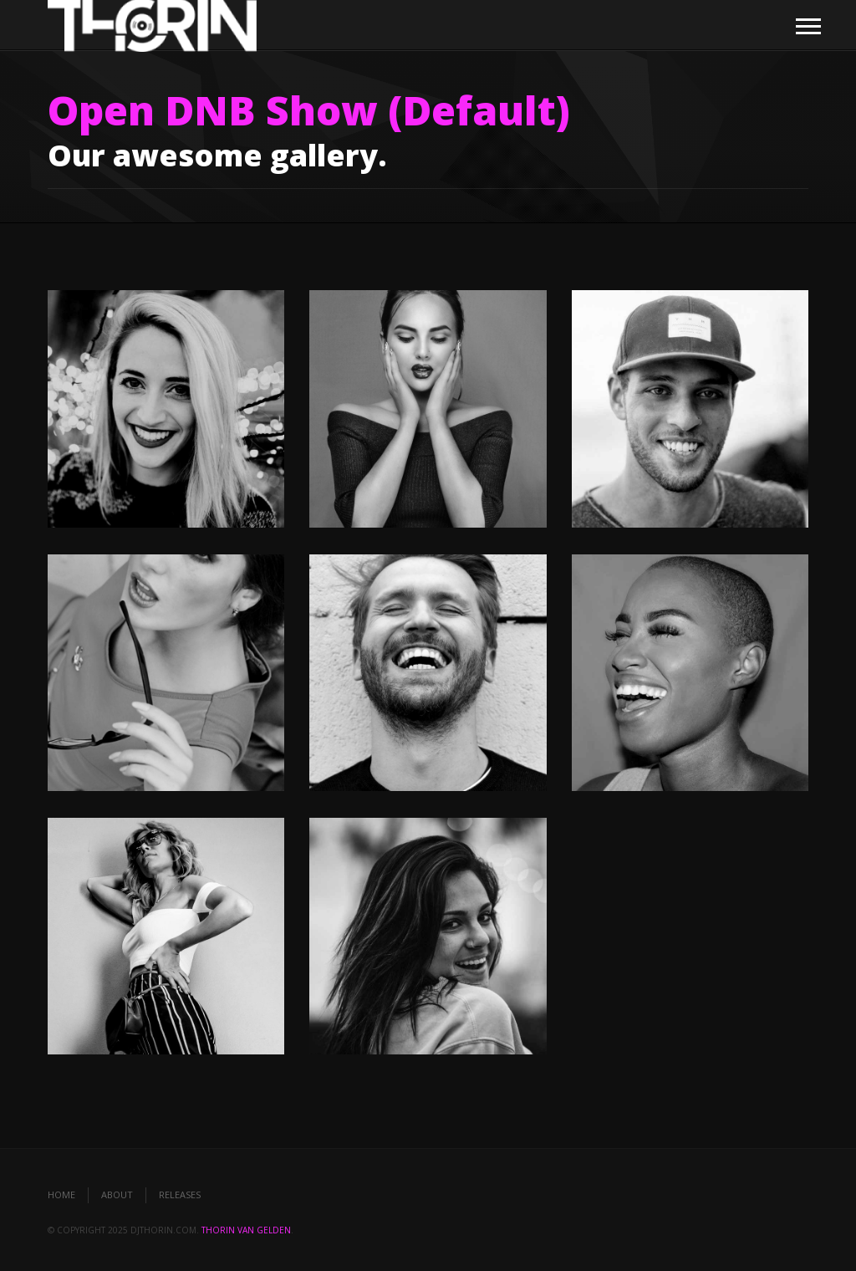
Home (61, 1194)
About (117, 1194)
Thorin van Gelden (246, 1230)
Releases (180, 1194)
